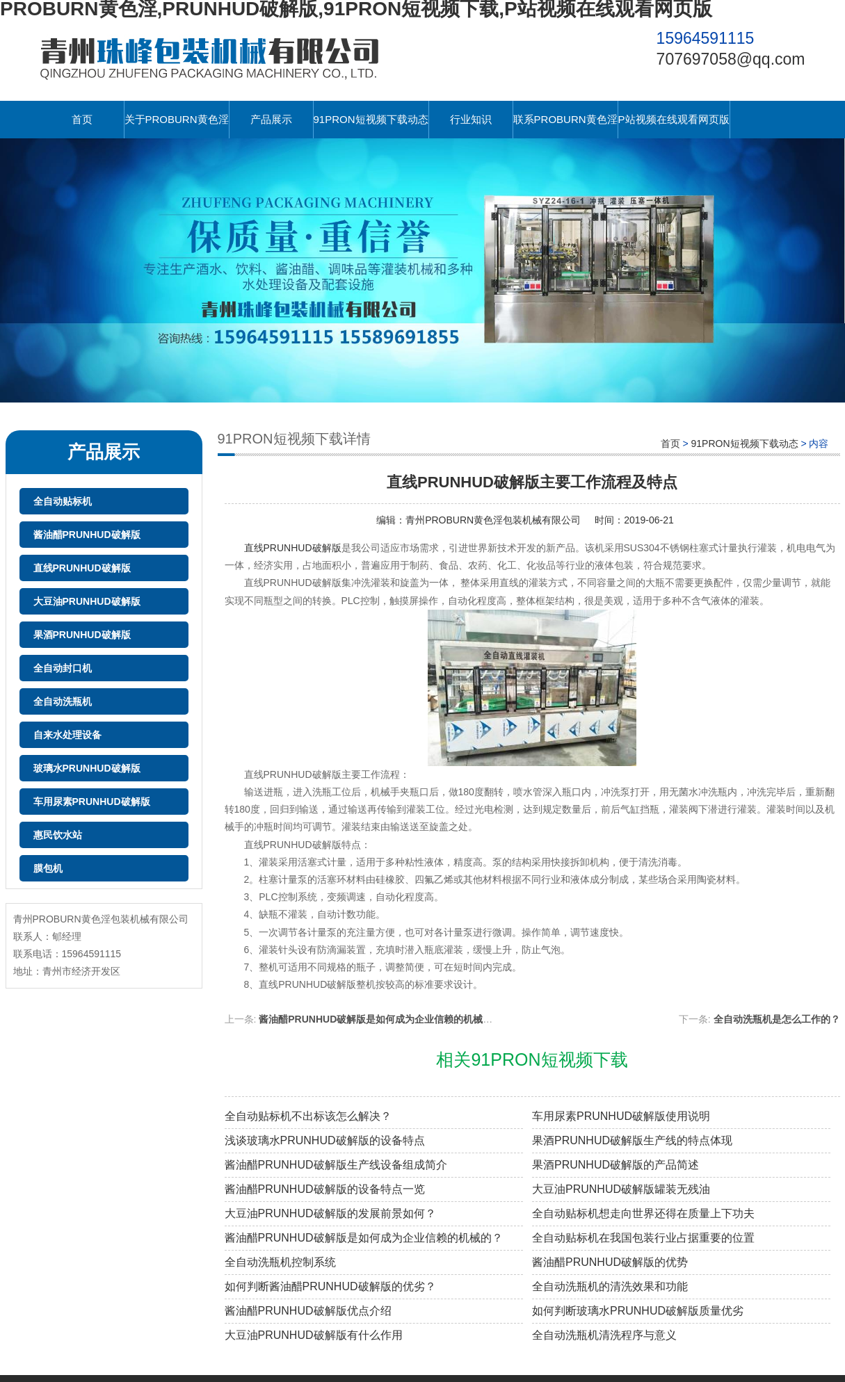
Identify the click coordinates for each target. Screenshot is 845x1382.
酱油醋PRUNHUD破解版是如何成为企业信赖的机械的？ (380, 1019)
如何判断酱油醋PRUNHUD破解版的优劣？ (330, 1286)
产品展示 (271, 119)
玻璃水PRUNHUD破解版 (86, 768)
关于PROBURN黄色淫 (176, 119)
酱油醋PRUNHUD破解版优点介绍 (308, 1311)
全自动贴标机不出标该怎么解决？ (308, 1116)
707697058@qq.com (731, 59)
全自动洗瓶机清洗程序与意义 (604, 1335)
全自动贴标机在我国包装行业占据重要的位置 (643, 1238)
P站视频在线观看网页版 (674, 119)
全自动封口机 (62, 668)
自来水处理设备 (67, 734)
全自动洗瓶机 (62, 701)
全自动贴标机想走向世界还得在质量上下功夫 (643, 1213)
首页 (82, 119)
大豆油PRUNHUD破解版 (86, 601)
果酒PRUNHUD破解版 (82, 634)
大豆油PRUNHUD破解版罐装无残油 (621, 1189)
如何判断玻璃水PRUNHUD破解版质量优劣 (637, 1311)
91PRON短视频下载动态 (371, 119)
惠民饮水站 (57, 834)
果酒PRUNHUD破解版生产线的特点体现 (632, 1140)
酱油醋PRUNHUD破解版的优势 (610, 1262)
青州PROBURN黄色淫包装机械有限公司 (493, 520)
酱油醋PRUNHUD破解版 (86, 534)
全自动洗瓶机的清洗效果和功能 (610, 1286)
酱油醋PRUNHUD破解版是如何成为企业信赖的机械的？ (364, 1238)
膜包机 (48, 868)
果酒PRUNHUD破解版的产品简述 (615, 1165)
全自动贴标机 (62, 501)
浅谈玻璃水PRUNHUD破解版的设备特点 (325, 1140)
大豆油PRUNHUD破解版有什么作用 (314, 1335)
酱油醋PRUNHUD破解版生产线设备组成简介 (336, 1165)
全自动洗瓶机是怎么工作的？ (777, 1019)
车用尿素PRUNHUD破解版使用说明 (621, 1116)
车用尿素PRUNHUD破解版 (91, 801)
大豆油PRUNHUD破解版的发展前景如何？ (330, 1213)
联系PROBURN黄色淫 (565, 119)
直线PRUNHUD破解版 (82, 568)
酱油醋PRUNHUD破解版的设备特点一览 (325, 1189)
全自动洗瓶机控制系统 (280, 1262)
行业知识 (471, 119)
